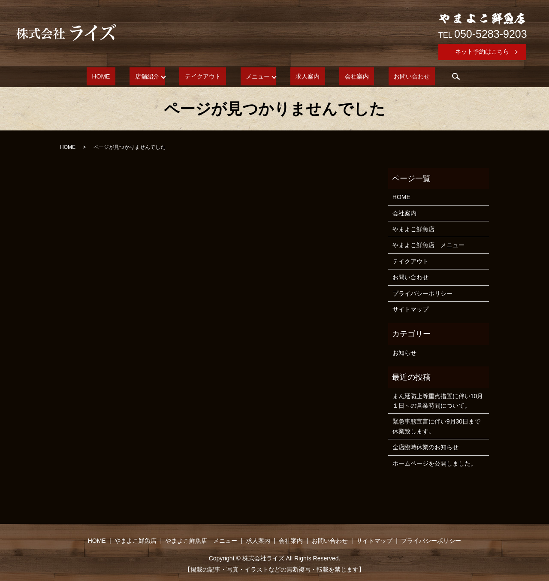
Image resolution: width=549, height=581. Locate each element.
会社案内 (341, 76)
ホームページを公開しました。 (434, 463)
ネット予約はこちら (482, 51)
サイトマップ (410, 309)
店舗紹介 (163, 76)
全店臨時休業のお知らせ (425, 447)
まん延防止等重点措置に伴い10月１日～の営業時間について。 (437, 401)
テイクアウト (214, 76)
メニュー (258, 76)
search (424, 76)
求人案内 (302, 76)
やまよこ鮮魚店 (413, 229)
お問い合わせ (385, 76)
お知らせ (404, 352)
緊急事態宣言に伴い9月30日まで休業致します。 (436, 426)
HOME (127, 76)
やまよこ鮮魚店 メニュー (428, 245)
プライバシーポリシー (422, 293)
